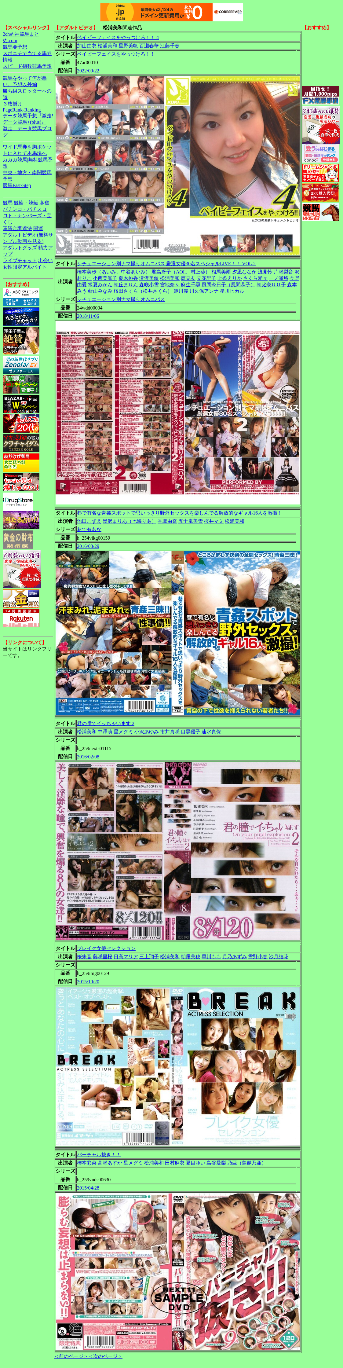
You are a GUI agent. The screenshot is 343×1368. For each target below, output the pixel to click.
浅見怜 (265, 271)
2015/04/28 (88, 1187)
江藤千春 (170, 45)
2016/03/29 (88, 546)
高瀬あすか (110, 1162)
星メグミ (123, 731)
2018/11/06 (88, 316)
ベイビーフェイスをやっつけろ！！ (116, 54)
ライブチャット (20, 260)
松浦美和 (107, 45)
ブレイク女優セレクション (106, 948)
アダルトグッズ (20, 247)
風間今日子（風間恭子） (228, 284)
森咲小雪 (149, 284)
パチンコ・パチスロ (25, 209)
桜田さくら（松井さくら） (143, 291)
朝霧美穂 (190, 956)
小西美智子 (105, 278)
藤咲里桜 (102, 956)
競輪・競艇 (26, 202)
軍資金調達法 (17, 228)
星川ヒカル (232, 291)
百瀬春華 (149, 45)
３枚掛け (12, 103)
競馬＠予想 (15, 47)
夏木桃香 (128, 278)
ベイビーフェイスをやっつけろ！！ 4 (118, 37)
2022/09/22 (88, 70)
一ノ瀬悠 (278, 278)
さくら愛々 (255, 278)
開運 (38, 228)
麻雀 (44, 202)
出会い (45, 260)
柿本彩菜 (87, 1162)
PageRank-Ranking (22, 109)
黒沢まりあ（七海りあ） (129, 521)
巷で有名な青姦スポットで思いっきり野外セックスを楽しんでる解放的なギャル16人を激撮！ (179, 512)
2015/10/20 (88, 981)
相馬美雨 (221, 271)
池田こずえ (89, 521)
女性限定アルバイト (25, 267)
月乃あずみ (234, 956)
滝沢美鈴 (149, 278)
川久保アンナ (204, 291)
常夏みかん (100, 284)
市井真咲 (170, 731)
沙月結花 (278, 956)
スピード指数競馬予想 (27, 66)
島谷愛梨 (216, 1162)
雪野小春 (258, 956)
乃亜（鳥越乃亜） (246, 1162)
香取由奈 (167, 521)
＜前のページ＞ (71, 1356)
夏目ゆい (195, 1162)
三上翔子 (149, 956)
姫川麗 (180, 291)
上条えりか (229, 278)
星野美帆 (128, 45)
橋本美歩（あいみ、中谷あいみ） (113, 271)
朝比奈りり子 (271, 284)
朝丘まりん (126, 284)
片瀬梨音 (283, 271)
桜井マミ (214, 521)
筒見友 (188, 278)
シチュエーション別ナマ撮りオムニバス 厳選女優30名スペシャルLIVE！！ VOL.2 (166, 263)
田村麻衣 (174, 1162)
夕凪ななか (244, 271)
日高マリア (126, 956)
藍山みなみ (100, 291)
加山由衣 (87, 45)
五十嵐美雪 (190, 521)
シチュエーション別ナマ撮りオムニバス (121, 299)
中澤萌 (105, 731)
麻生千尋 (190, 284)
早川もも (211, 956)
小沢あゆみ (146, 731)
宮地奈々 (170, 284)
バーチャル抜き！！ (99, 1154)
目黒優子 (190, 731)
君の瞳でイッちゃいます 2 (105, 723)
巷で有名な (89, 529)
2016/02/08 (88, 756)
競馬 (8, 202)
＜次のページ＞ (105, 1356)
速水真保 (211, 731)
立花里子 (206, 278)
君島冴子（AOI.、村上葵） (180, 271)
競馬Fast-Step (17, 185)
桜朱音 (84, 956)
